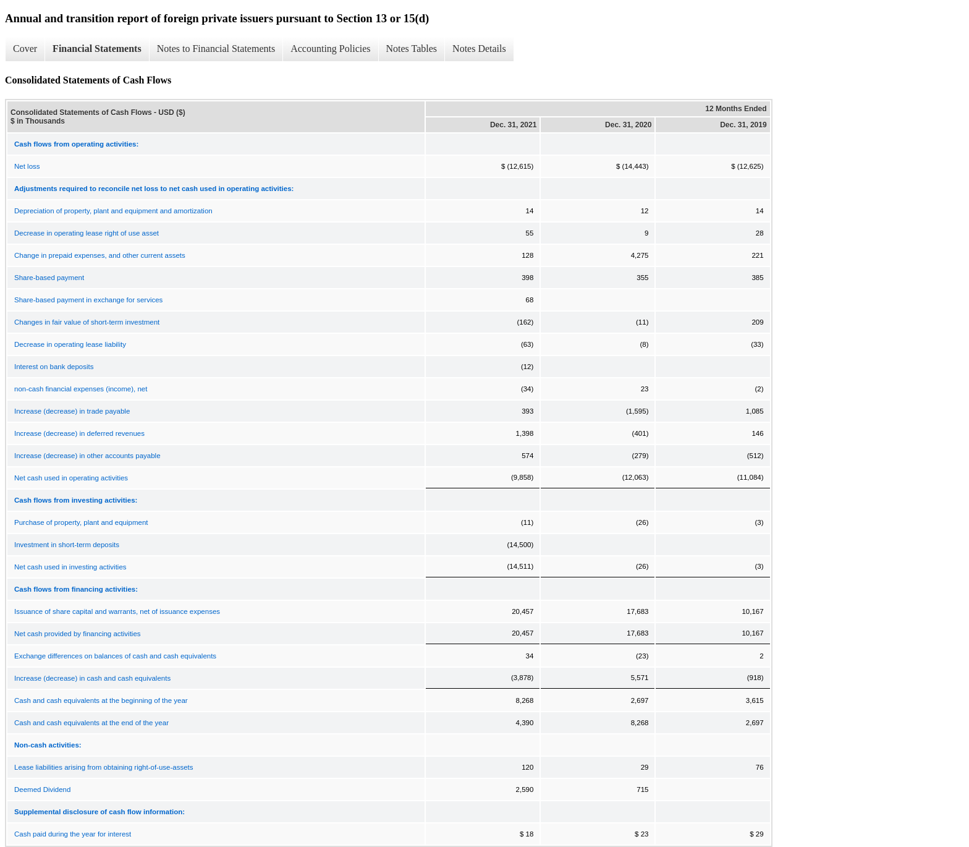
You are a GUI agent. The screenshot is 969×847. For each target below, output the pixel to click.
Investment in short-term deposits (66, 544)
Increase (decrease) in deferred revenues (79, 433)
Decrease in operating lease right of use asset (86, 233)
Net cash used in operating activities (71, 478)
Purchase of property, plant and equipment (81, 522)
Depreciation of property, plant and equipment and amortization (113, 211)
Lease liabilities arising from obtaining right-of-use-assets (103, 767)
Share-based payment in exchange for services (88, 300)
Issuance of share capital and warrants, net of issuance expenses (117, 611)
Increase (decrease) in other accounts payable (87, 455)
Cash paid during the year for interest (72, 834)
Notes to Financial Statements (216, 48)
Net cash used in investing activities (70, 567)
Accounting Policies (330, 48)
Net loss (27, 166)
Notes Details (479, 48)
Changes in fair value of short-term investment (86, 322)
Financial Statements (97, 48)
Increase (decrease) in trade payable (72, 411)
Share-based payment (49, 277)
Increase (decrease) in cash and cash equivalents (92, 678)
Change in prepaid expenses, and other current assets (99, 255)
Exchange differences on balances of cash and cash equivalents (115, 656)
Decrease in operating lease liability (70, 344)
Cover (25, 48)
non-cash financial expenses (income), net (80, 389)
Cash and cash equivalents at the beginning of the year (101, 700)
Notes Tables (412, 48)
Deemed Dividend (42, 789)
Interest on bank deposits (54, 366)
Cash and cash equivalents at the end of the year (91, 722)
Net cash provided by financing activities (77, 633)
